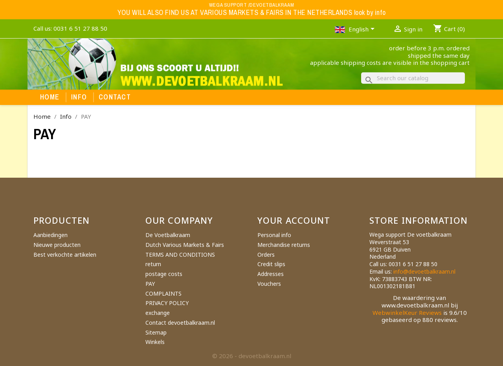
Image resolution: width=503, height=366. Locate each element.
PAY (150, 283)
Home (49, 97)
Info (79, 97)
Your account (293, 220)
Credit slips (271, 264)
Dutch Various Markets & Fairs (184, 244)
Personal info (274, 235)
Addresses (270, 274)
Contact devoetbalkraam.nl (180, 322)
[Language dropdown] (363, 30)
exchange (157, 312)
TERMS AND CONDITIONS (180, 254)
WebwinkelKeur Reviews (407, 312)
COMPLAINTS (163, 293)
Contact (115, 97)
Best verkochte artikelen (64, 254)
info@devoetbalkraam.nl (424, 271)
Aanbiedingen (50, 235)
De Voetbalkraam (167, 235)
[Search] (413, 78)
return (153, 264)
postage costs (163, 274)
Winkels (155, 342)
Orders (266, 254)
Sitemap (156, 332)
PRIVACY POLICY (167, 303)
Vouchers (269, 283)
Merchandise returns (283, 244)
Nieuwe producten (57, 244)
